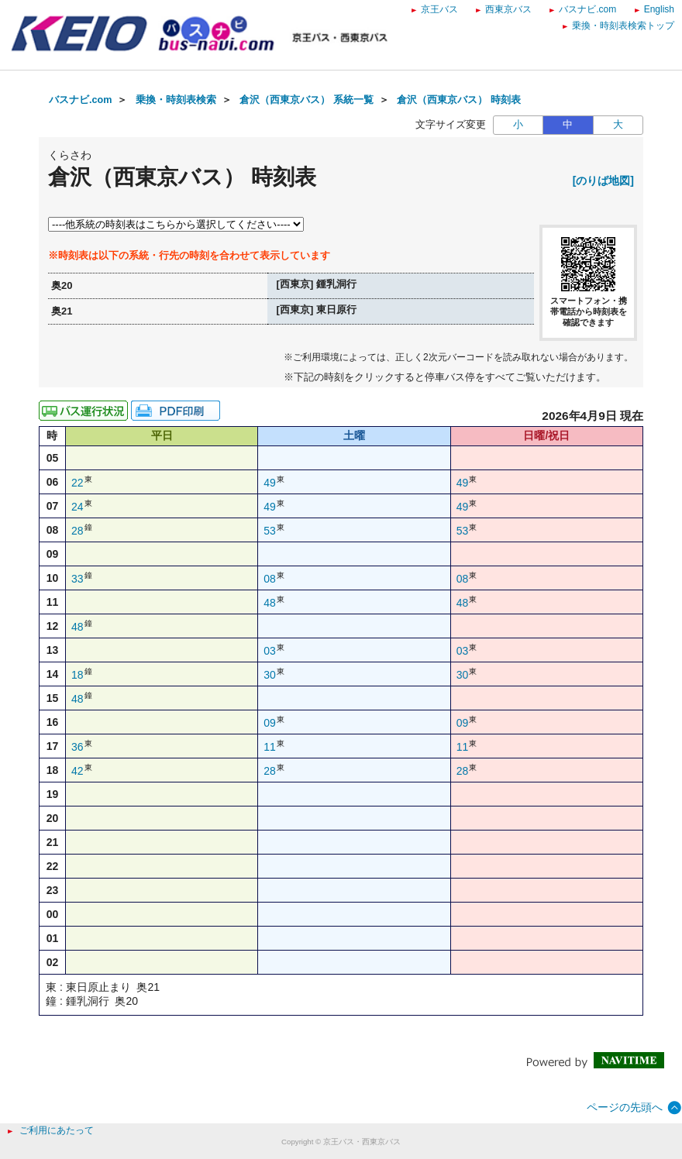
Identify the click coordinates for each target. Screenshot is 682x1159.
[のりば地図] (603, 180)
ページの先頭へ (625, 1107)
